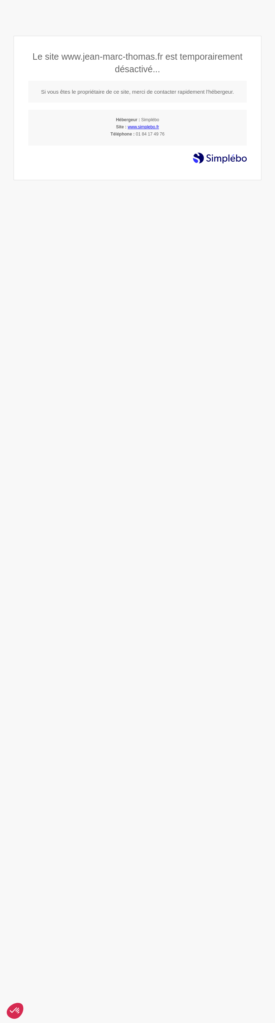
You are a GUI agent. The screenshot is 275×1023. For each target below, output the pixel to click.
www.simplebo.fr (143, 126)
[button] (15, 1010)
